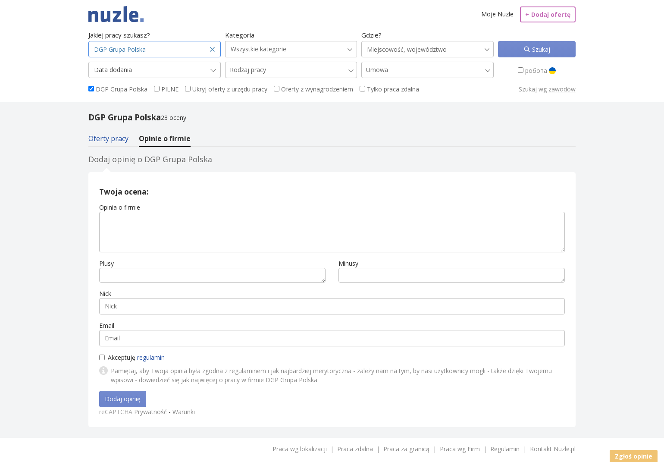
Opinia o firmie (119, 207)
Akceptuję (132, 357)
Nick (105, 293)
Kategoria (239, 35)
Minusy (348, 263)
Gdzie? (371, 35)
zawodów (562, 89)
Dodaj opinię (123, 399)
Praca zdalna (355, 449)
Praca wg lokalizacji (299, 449)
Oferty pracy (108, 138)
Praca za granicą (406, 449)
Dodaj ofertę (547, 14)
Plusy (106, 263)
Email (106, 325)
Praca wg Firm (460, 449)
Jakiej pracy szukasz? (119, 35)
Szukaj (540, 49)
